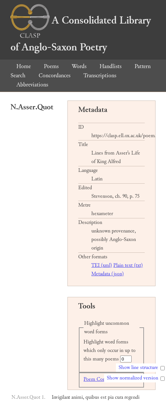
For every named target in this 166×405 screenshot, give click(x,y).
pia (111, 397)
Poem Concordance (103, 379)
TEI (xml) (101, 265)
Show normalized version (132, 378)
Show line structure (138, 367)
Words (79, 66)
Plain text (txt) (128, 265)
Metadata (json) (107, 274)
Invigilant (61, 397)
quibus (92, 397)
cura (119, 397)
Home (23, 66)
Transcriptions (99, 75)
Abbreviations (32, 85)
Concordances (54, 75)
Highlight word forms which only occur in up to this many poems (109, 350)
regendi (131, 397)
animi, (77, 397)
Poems (51, 66)
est (103, 397)
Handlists (110, 66)
